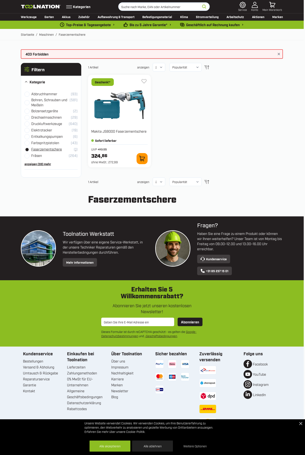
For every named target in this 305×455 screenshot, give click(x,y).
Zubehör (84, 16)
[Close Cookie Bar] (300, 423)
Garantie (29, 385)
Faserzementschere (72, 34)
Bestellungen (33, 361)
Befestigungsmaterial (157, 16)
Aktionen (258, 16)
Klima (184, 16)
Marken (277, 16)
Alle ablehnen (153, 446)
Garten (49, 16)
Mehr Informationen (80, 262)
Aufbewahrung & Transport (116, 16)
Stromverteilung (207, 16)
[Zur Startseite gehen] (41, 6)
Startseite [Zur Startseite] (27, 34)
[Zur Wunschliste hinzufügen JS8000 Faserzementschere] (144, 81)
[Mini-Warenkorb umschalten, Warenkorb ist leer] (272, 6)
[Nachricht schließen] (279, 54)
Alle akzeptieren (110, 446)
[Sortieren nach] (185, 67)
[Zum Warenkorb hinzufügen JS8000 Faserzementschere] (142, 158)
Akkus (66, 16)
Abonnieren (190, 322)
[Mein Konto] (254, 6)
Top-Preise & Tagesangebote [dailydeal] (88, 25)
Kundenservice (214, 259)
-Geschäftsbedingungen (161, 336)
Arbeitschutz (235, 16)
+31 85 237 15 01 (214, 271)
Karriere (117, 379)
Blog (114, 397)
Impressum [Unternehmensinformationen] (119, 367)
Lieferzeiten (76, 367)
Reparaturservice (36, 379)
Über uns (118, 361)
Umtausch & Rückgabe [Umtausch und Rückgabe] (40, 373)
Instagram (261, 384)
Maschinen (46, 34)
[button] (51, 69)
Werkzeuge (29, 16)
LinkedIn (259, 394)
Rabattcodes (77, 409)
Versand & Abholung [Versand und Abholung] (38, 367)
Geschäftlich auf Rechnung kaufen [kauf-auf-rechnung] (213, 25)
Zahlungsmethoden (82, 373)
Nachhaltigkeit (122, 373)
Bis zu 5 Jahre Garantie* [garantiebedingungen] (148, 25)
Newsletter (119, 391)
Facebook (260, 364)
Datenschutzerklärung (84, 403)
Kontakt (29, 391)
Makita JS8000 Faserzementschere (119, 131)
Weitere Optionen (195, 446)
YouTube (259, 374)
